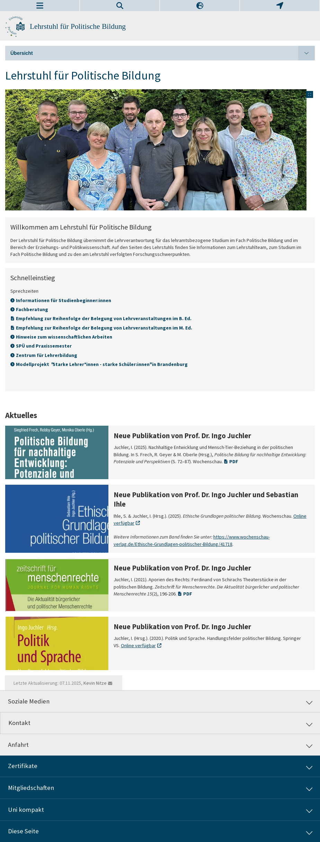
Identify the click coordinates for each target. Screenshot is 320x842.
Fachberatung (32, 309)
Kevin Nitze (95, 683)
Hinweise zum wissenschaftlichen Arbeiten (64, 337)
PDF (233, 461)
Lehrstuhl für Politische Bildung (78, 26)
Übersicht (162, 53)
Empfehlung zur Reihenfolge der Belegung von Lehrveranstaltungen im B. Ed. (104, 318)
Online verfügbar (138, 645)
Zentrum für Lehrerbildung (46, 355)
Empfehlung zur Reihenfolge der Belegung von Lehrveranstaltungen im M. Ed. (104, 328)
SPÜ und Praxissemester (44, 346)
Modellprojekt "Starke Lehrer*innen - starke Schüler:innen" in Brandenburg (102, 364)
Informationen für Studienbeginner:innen (63, 300)
